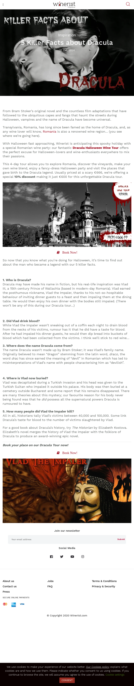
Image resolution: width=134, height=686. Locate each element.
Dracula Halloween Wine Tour (96, 148)
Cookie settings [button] (115, 674)
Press (6, 591)
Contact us (10, 586)
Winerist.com (78, 615)
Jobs (50, 581)
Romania (49, 131)
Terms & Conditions (104, 581)
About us (8, 581)
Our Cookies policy (97, 667)
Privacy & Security (103, 586)
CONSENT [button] (67, 680)
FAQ (50, 586)
